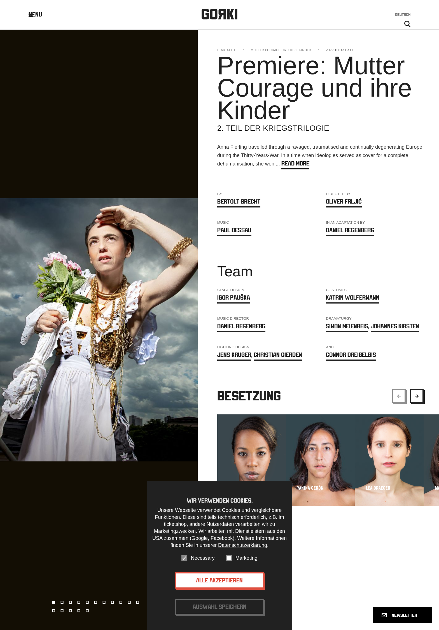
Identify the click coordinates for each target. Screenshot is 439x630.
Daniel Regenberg (350, 230)
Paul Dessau (234, 230)
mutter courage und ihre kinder (281, 50)
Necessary (202, 558)
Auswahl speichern (219, 606)
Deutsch (402, 14)
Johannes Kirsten (395, 326)
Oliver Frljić (344, 201)
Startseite (226, 50)
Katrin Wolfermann (352, 297)
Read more (295, 163)
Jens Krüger (234, 354)
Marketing (246, 558)
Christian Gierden (278, 354)
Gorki (219, 14)
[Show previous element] (399, 396)
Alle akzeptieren (219, 580)
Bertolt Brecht (238, 201)
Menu (40, 14)
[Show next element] (417, 396)
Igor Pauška (233, 297)
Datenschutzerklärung (242, 545)
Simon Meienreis (347, 326)
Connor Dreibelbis (351, 354)
